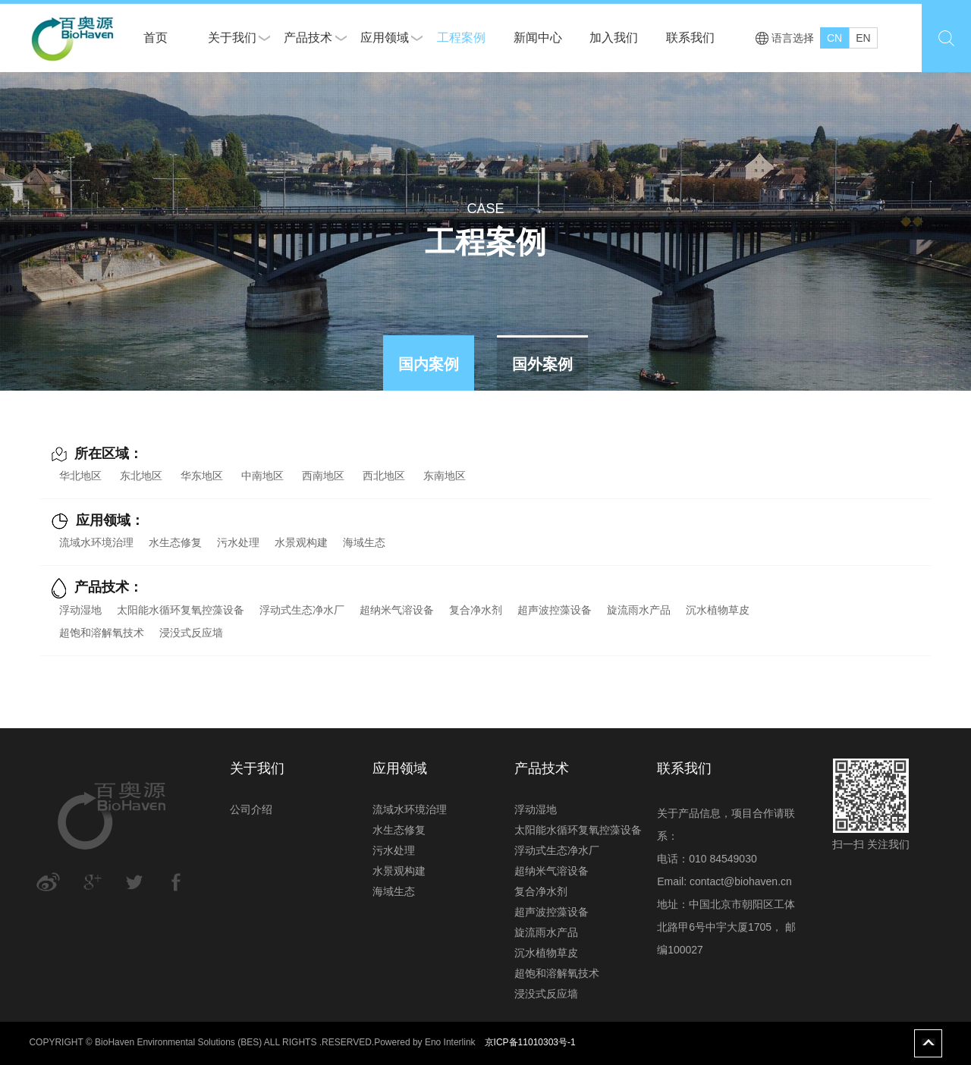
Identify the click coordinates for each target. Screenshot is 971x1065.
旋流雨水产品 (639, 610)
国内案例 (428, 364)
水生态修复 (175, 542)
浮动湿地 (80, 610)
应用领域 (384, 37)
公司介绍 (251, 809)
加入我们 (613, 37)
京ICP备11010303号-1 (530, 1042)
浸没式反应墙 (191, 633)
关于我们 (232, 37)
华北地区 (80, 476)
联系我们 (690, 37)
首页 (155, 37)
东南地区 (444, 476)
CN (834, 38)
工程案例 (461, 37)
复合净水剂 (475, 610)
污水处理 (238, 542)
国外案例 (542, 364)
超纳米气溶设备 (397, 610)
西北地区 (384, 476)
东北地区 (141, 476)
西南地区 (323, 476)
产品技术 (308, 37)
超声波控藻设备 (554, 610)
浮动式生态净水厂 (301, 610)
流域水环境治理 (96, 542)
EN (863, 38)
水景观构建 (301, 542)
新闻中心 (538, 37)
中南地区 (262, 476)
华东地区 (202, 476)
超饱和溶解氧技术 (101, 633)
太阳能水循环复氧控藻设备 (180, 610)
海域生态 (364, 542)
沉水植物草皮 (717, 610)
